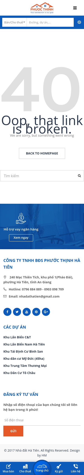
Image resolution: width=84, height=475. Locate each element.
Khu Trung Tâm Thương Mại (25, 366)
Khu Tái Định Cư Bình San (23, 351)
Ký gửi (59, 468)
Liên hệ (75, 468)
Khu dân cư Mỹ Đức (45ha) (23, 358)
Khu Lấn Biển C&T (17, 337)
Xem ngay (21, 237)
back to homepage (42, 153)
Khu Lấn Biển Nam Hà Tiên (24, 344)
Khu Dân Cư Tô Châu (19, 373)
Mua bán (8, 468)
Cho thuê (25, 468)
